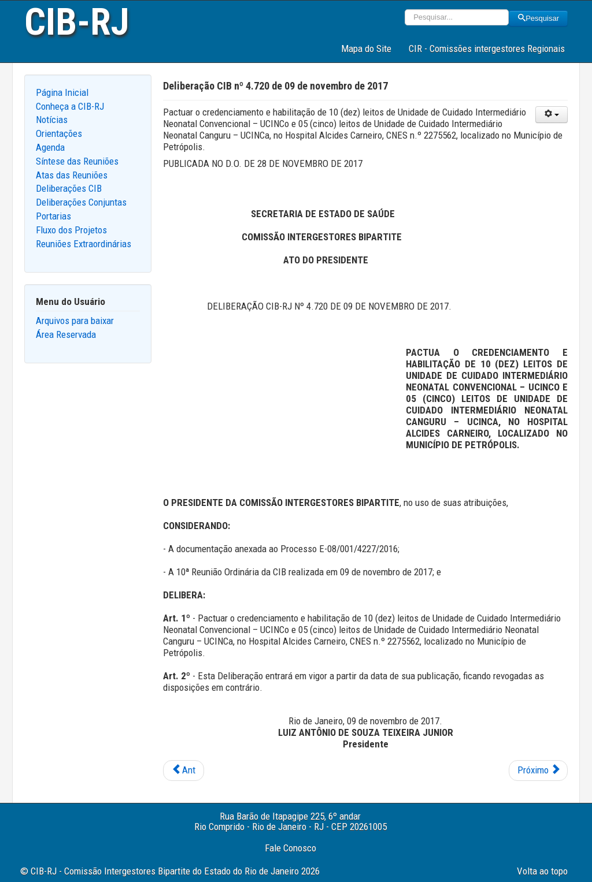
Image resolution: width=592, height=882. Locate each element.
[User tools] (551, 114)
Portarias (53, 216)
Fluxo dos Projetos (71, 230)
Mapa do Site (366, 48)
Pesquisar (538, 18)
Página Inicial (62, 92)
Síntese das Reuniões (77, 161)
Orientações (59, 133)
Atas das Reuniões (72, 175)
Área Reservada (66, 334)
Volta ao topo (542, 871)
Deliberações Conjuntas (81, 202)
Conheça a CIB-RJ (70, 106)
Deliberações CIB (69, 188)
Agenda (50, 147)
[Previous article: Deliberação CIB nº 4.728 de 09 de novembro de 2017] (183, 770)
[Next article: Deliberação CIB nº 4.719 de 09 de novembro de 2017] (538, 770)
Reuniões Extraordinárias (83, 244)
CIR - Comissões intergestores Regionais (487, 48)
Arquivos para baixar (75, 320)
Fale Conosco (290, 848)
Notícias (52, 119)
